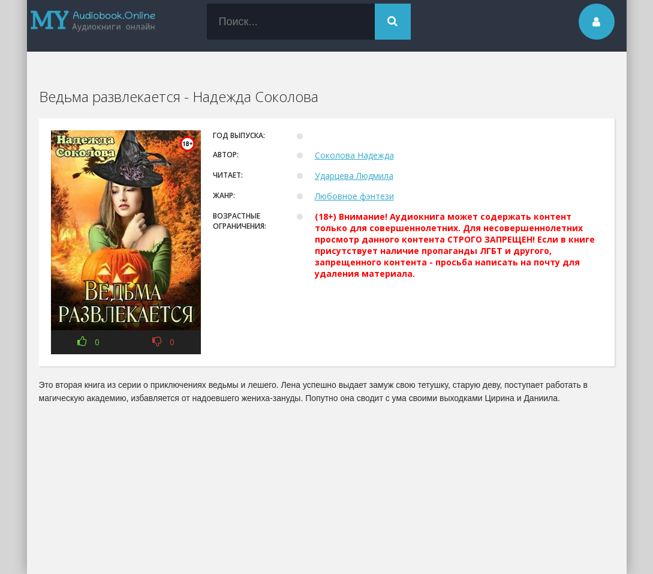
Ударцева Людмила (354, 175)
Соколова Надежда (354, 155)
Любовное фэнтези (354, 196)
